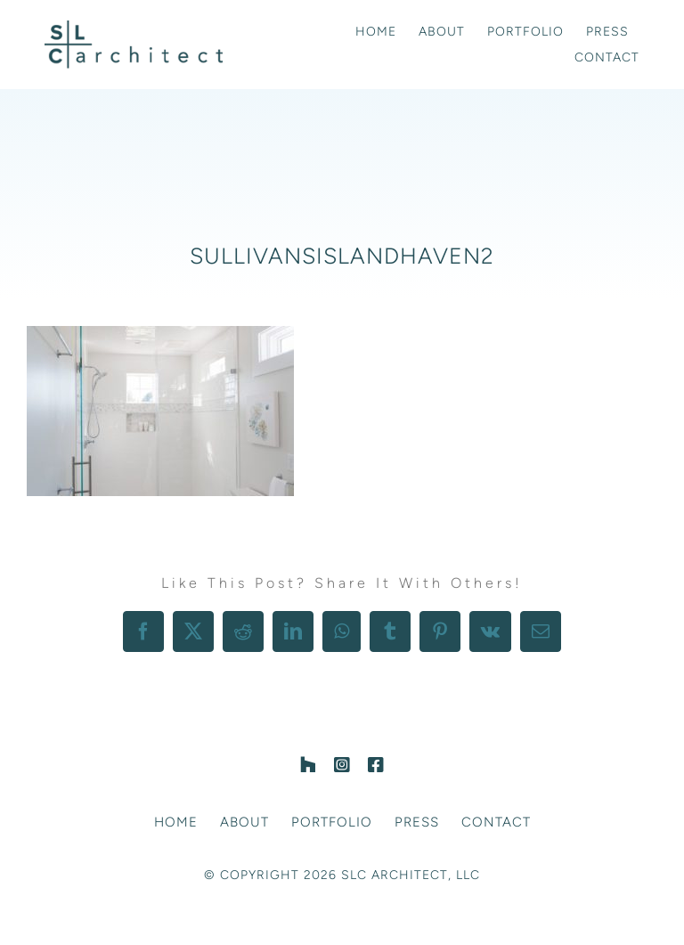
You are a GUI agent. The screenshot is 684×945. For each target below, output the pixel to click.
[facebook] (376, 765)
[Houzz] (308, 765)
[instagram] (342, 765)
